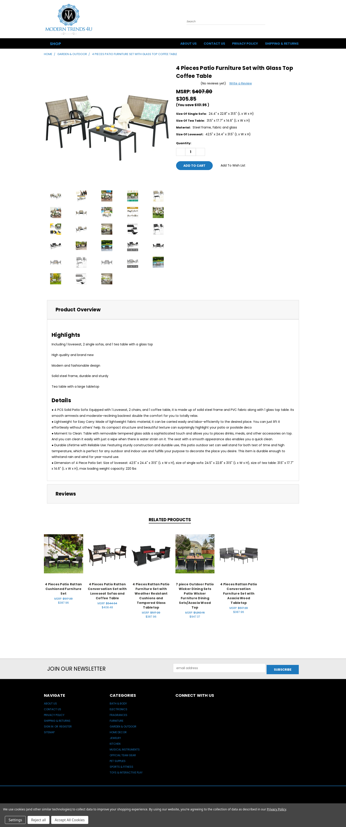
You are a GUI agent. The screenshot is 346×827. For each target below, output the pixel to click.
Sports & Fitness (121, 765)
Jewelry (115, 736)
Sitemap (49, 731)
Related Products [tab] (170, 520)
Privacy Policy (245, 43)
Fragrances (118, 713)
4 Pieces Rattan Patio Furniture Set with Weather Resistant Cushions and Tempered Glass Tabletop (151, 596)
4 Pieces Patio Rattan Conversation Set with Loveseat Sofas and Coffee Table (107, 591)
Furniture (116, 719)
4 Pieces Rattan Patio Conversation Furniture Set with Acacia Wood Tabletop (238, 593)
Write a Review (240, 83)
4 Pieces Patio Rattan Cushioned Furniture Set (63, 589)
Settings (15, 819)
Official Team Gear (123, 754)
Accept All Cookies (70, 819)
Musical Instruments (125, 748)
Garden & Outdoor (123, 725)
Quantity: (183, 143)
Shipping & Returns (282, 43)
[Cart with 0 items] (301, 20)
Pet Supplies (118, 759)
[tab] (173, 309)
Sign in (49, 725)
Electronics (118, 708)
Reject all (38, 819)
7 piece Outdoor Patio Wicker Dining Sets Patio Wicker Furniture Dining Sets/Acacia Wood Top (195, 596)
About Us (188, 43)
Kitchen (115, 742)
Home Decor (118, 731)
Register (65, 725)
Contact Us (214, 43)
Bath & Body (118, 702)
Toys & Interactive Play (126, 771)
